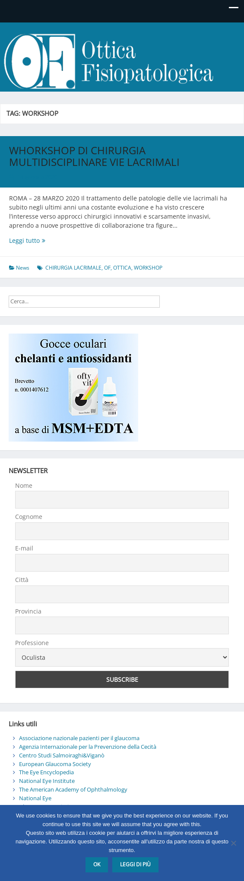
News (22, 267)
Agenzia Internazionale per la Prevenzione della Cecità (87, 747)
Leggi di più (135, 864)
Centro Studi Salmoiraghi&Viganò (62, 755)
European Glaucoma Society (55, 764)
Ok (96, 864)
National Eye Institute (47, 781)
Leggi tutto (53, 240)
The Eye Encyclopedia (46, 772)
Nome (23, 485)
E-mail (24, 548)
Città (22, 580)
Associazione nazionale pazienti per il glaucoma (79, 738)
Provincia (28, 611)
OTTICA (122, 267)
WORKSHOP (148, 267)
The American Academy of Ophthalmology (73, 789)
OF (107, 267)
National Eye (35, 798)
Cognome (28, 516)
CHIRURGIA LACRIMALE (73, 267)
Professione (32, 643)
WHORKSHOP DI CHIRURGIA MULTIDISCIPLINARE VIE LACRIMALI (94, 156)
